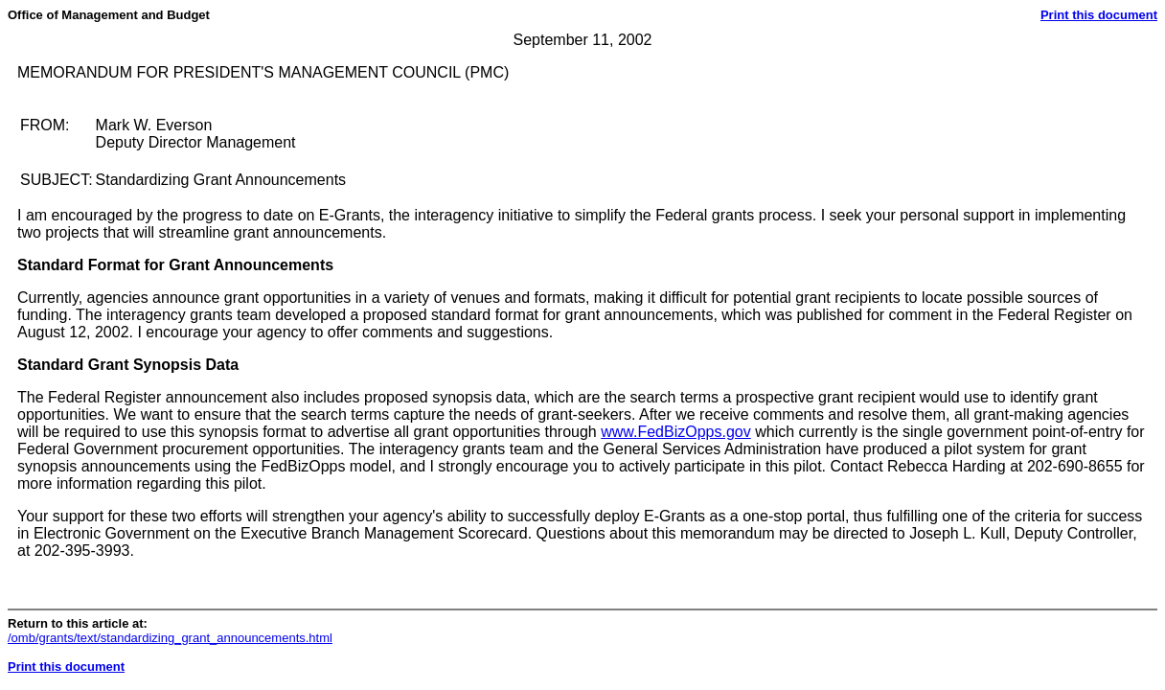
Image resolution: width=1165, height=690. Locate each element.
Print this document (1098, 15)
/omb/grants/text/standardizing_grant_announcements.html (170, 638)
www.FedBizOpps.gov (676, 432)
